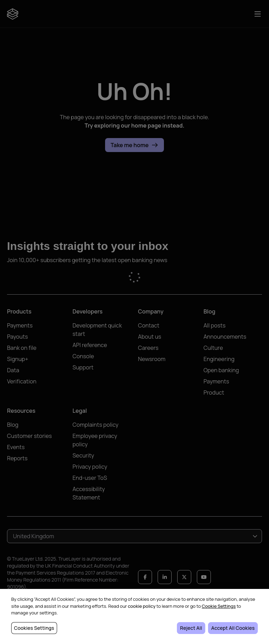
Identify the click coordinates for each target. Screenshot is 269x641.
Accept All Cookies (233, 628)
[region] (134, 615)
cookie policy (142, 606)
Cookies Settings (34, 628)
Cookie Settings (219, 606)
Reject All (191, 628)
